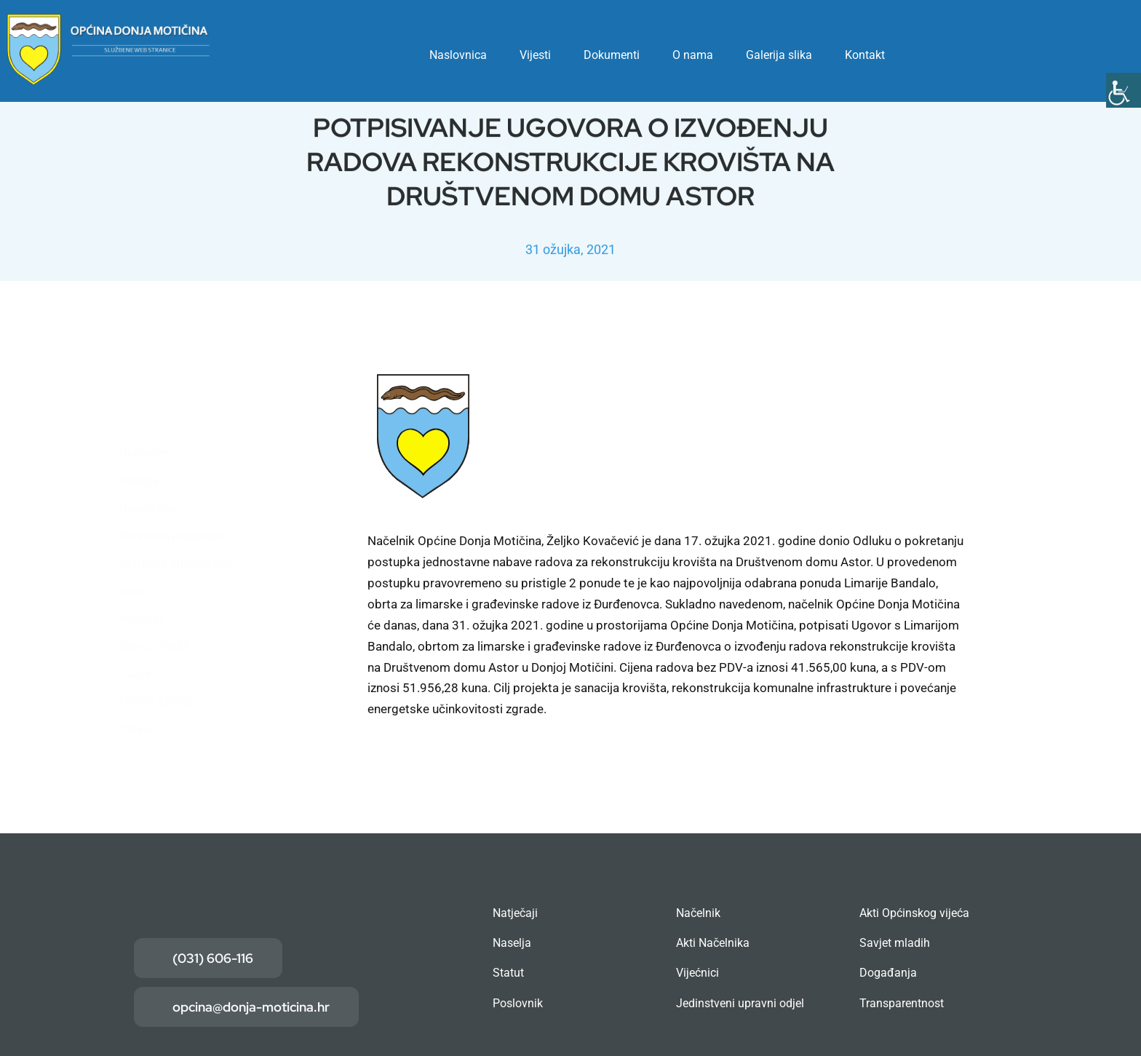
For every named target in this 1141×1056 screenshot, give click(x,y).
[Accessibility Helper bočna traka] (1123, 90)
